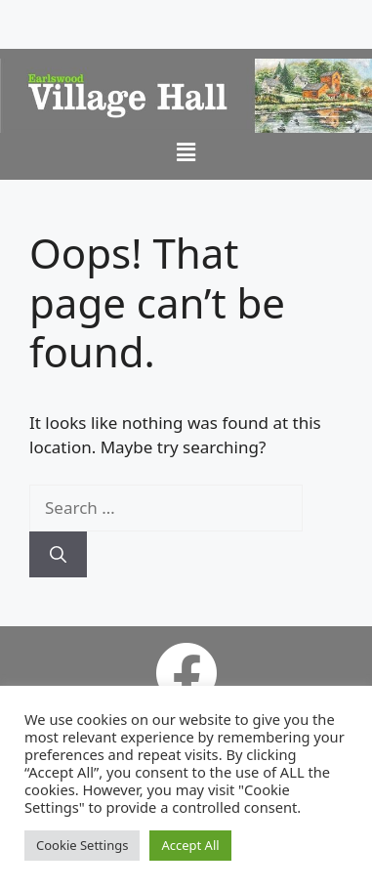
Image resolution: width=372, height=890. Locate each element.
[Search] (58, 554)
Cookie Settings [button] (82, 845)
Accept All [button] (190, 845)
